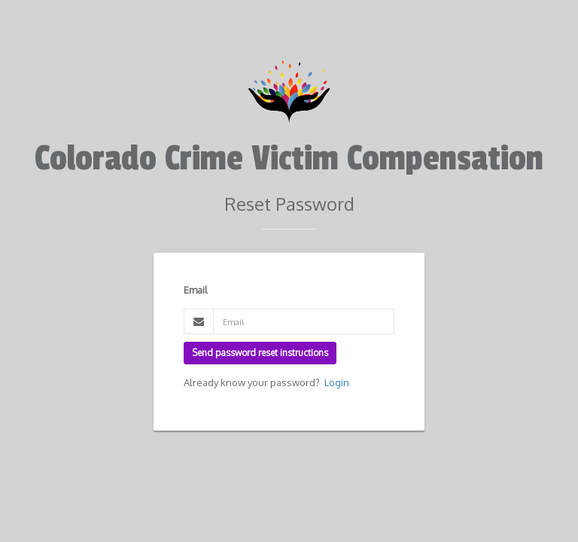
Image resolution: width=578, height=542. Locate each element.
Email (196, 290)
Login (336, 382)
